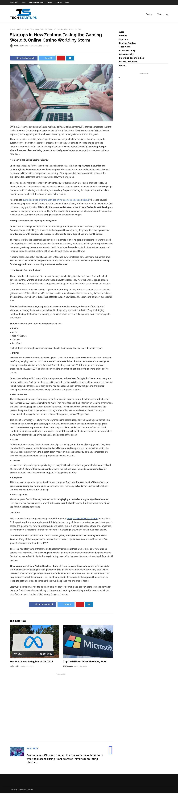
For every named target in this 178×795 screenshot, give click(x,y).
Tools (159, 15)
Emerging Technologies (131, 59)
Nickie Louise (14, 668)
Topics (149, 15)
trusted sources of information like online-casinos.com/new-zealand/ (56, 201)
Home (24, 2)
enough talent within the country (82, 520)
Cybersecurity (126, 56)
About (67, 2)
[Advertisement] (61, 709)
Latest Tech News (128, 63)
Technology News (72, 31)
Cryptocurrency (127, 52)
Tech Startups (56, 31)
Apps (19, 31)
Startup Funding (127, 44)
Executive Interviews (36, 2)
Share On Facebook (23, 59)
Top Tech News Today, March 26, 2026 (84, 663)
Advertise (58, 2)
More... (122, 67)
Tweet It (47, 59)
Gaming (25, 31)
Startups (49, 2)
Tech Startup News (39, 31)
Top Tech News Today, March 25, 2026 (31, 663)
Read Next (32, 750)
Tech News (124, 48)
